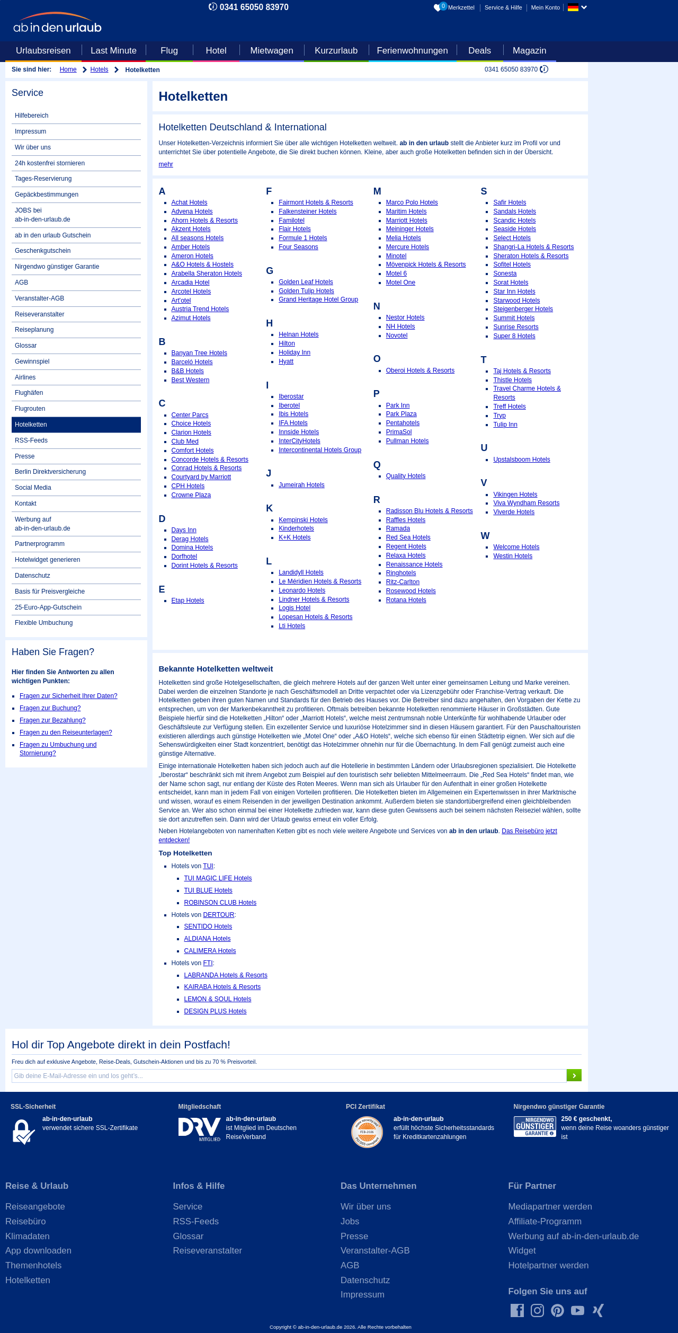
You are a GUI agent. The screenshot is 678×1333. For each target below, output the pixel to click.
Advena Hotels (192, 211)
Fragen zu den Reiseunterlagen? (66, 732)
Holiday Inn (294, 352)
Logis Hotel (294, 608)
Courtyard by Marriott (201, 477)
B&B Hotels (188, 371)
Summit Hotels (513, 318)
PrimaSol (399, 432)
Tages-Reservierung (43, 178)
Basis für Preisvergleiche (50, 591)
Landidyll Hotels (301, 572)
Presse (24, 456)
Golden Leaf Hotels (306, 282)
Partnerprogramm (40, 544)
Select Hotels (512, 238)
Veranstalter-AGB (39, 298)
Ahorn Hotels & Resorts (205, 220)
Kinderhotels (296, 528)
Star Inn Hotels (514, 291)
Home (68, 69)
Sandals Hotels (514, 211)
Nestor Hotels (405, 317)
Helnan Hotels (298, 334)
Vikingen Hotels (515, 494)
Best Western (191, 380)
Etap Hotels (188, 600)
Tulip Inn (505, 424)
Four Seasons (298, 247)
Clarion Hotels (191, 432)
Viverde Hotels (513, 512)
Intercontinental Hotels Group (320, 450)
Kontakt (26, 503)
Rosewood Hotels (411, 591)
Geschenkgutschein (42, 250)
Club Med (185, 441)
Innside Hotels (299, 432)
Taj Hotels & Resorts (522, 371)
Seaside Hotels (514, 229)
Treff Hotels (509, 406)
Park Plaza (401, 414)
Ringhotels (401, 573)
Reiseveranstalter (39, 314)
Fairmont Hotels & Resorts (316, 202)
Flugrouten (30, 408)
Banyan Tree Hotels (199, 353)
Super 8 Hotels (514, 336)
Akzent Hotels (191, 229)
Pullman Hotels (407, 441)
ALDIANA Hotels (207, 938)
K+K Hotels (294, 537)
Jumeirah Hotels (302, 485)
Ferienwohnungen (412, 51)
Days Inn (184, 530)
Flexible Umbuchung (44, 622)
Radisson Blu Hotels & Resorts (429, 511)
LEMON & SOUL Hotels (218, 999)
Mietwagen (272, 51)
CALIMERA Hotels (210, 951)
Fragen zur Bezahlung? (53, 720)
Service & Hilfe (503, 7)
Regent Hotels (406, 546)
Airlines (25, 377)
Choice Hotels (191, 423)
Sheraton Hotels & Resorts (530, 256)
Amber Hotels (191, 247)
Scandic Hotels (514, 220)
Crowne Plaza (191, 495)
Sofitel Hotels (512, 264)
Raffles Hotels (405, 520)
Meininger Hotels (410, 229)
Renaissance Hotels (414, 564)
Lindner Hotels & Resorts (314, 599)
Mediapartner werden (550, 1207)
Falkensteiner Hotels (307, 211)
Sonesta (504, 273)
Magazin (529, 51)
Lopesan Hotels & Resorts (315, 617)
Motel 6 (396, 273)
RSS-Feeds (31, 440)
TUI (208, 866)
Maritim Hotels (406, 211)
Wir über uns (33, 147)
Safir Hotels (509, 202)
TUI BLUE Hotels (208, 890)
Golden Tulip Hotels (306, 291)
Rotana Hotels (406, 600)
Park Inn (398, 405)
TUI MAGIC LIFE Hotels (218, 878)
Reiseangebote (35, 1207)
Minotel (396, 256)
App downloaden (38, 1251)
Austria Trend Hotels (200, 309)
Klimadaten (27, 1236)
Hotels (100, 69)
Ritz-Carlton (403, 582)
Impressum (30, 131)
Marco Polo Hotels (412, 202)
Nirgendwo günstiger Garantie (57, 266)
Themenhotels (33, 1265)
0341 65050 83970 (254, 7)
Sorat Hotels (510, 282)
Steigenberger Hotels (523, 309)
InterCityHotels (299, 441)
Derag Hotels (190, 539)
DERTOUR (219, 915)
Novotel (397, 335)
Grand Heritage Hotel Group (318, 299)
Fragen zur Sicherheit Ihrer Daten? (69, 696)
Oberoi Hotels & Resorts (420, 370)
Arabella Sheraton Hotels (207, 273)
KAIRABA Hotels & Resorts (222, 987)
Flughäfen (29, 392)
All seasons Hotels (198, 238)
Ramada (398, 528)
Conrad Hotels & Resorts (207, 468)
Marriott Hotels (406, 220)
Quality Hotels (406, 476)
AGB (21, 282)
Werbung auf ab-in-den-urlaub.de (42, 524)
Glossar (26, 345)
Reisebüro (25, 1221)
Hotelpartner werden (548, 1265)
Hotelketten (31, 424)
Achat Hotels (190, 202)
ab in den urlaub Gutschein (53, 235)
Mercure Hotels (407, 247)
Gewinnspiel (32, 361)
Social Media (33, 487)
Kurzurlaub (336, 51)
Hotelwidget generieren (47, 559)
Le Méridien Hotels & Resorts (320, 581)
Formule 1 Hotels (303, 238)
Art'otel (181, 300)
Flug (169, 51)
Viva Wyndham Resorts (526, 503)
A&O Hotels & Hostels (203, 264)
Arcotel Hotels (191, 291)
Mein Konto (545, 7)
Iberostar (291, 396)
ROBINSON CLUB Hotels (220, 902)
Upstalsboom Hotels (521, 459)
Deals (479, 51)
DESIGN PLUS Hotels (215, 1011)
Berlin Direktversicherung (50, 471)
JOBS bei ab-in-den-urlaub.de (42, 215)
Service (188, 1207)
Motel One (400, 282)
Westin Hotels (512, 556)
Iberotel (289, 405)
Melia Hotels (403, 238)
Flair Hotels (295, 229)
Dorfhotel (185, 556)
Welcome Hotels (516, 547)
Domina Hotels (192, 547)
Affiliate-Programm (545, 1221)
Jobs (350, 1221)
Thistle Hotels (512, 380)
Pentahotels (403, 423)
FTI (208, 963)
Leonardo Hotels (302, 590)
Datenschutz (32, 575)
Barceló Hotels (192, 362)
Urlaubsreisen (43, 51)
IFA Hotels (293, 423)
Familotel (292, 220)
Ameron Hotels (192, 256)
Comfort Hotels (193, 450)
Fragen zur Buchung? (50, 708)
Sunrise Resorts (515, 327)
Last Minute (114, 51)
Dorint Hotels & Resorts (205, 565)
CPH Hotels (188, 486)
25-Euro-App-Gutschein (48, 607)
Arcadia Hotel (191, 282)
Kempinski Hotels (303, 520)
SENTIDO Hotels (208, 926)
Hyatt (286, 361)
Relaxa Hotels (406, 555)
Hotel (216, 51)
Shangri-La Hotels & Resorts (533, 247)
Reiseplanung (34, 329)
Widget (522, 1251)
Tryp (499, 415)
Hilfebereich (31, 115)
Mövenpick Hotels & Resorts (426, 264)
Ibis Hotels (293, 414)
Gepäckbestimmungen (46, 194)
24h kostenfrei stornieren (50, 163)
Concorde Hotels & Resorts (210, 459)
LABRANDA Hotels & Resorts (225, 975)
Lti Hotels (292, 626)
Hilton (287, 343)
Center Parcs (190, 415)
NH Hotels (400, 326)
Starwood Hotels (516, 300)
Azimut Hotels (191, 318)
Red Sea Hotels (408, 537)
